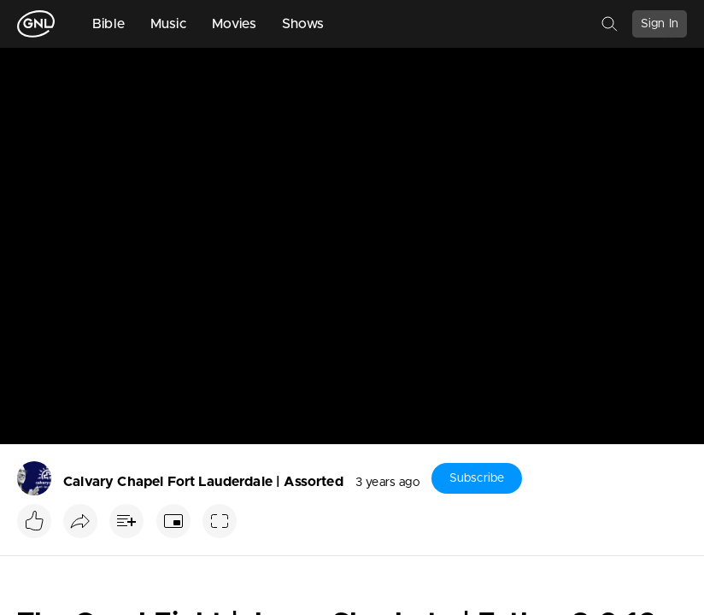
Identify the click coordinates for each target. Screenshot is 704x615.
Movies (234, 24)
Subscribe (476, 478)
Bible (108, 24)
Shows (303, 24)
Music (168, 24)
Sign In (659, 24)
